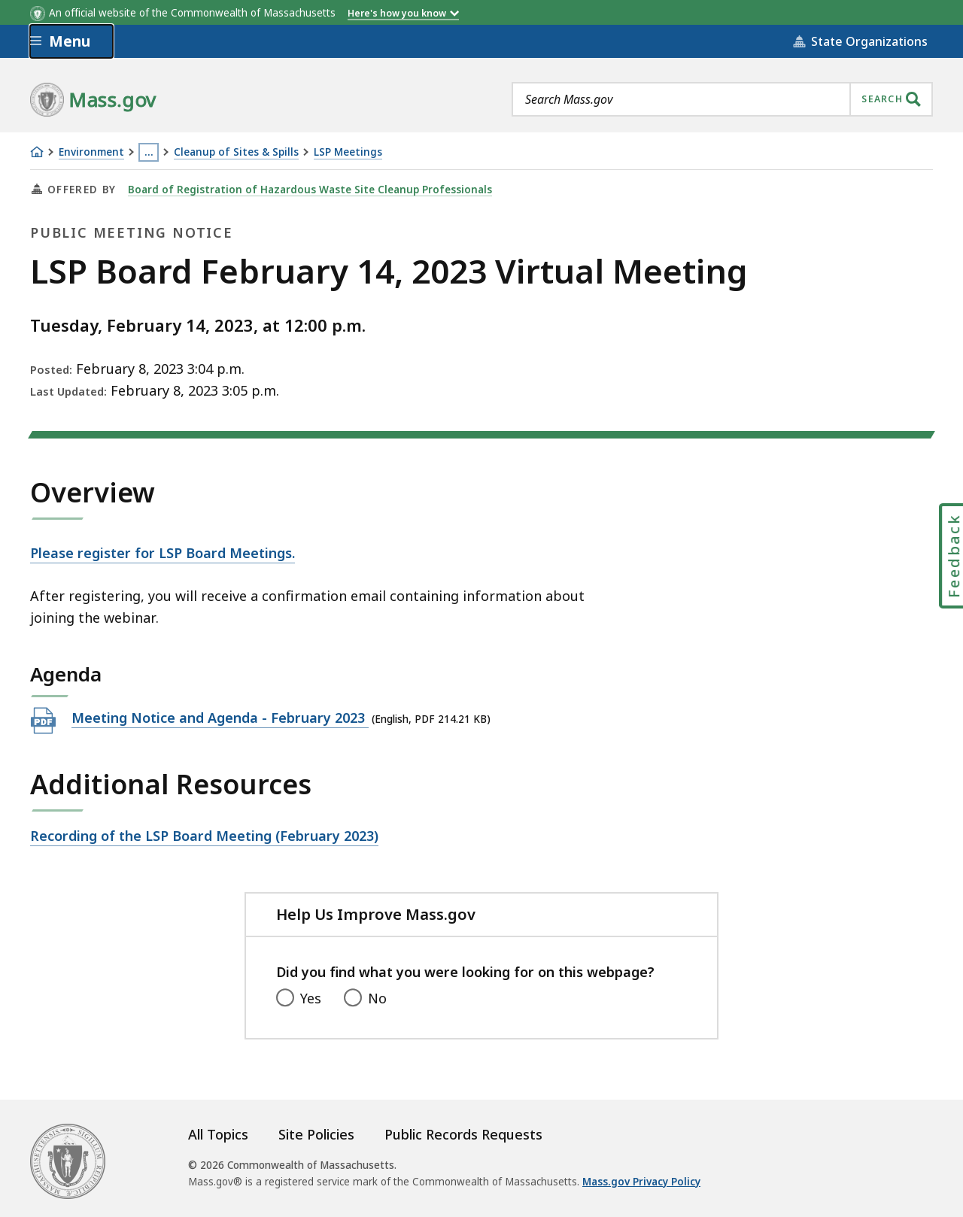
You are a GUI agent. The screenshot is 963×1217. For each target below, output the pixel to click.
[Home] (37, 152)
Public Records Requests (463, 1134)
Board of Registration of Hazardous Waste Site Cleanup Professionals (309, 189)
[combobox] (722, 99)
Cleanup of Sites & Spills (236, 152)
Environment (91, 152)
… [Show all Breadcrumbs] (148, 152)
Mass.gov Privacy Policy (641, 1181)
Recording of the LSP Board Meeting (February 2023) (204, 835)
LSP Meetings (348, 152)
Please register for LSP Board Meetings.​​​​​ (162, 553)
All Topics (218, 1134)
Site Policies (316, 1134)
